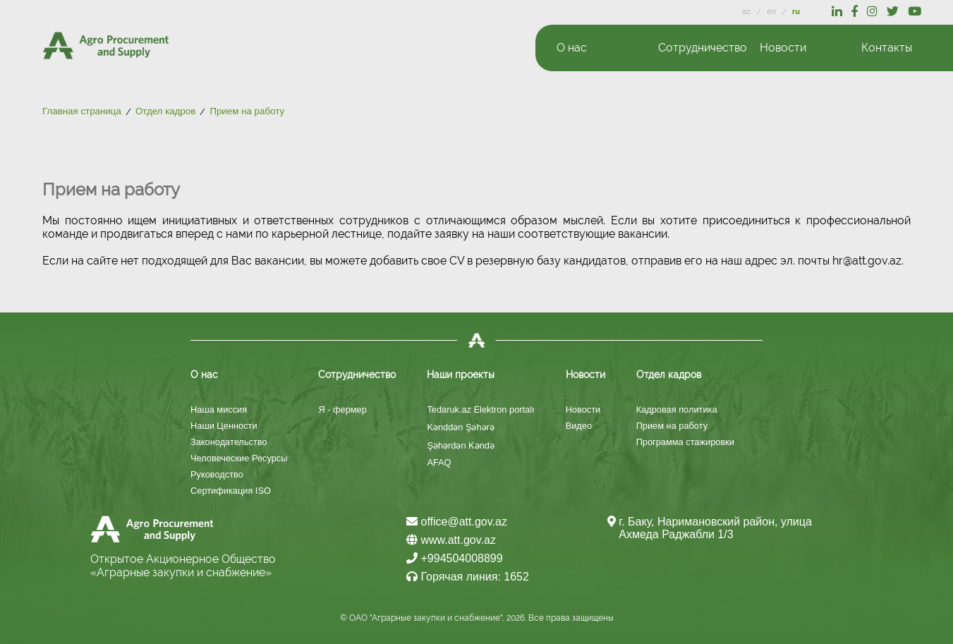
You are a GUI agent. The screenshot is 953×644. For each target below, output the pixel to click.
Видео (579, 425)
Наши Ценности (223, 425)
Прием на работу (672, 425)
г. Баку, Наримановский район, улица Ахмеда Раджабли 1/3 (715, 528)
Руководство (216, 474)
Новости (583, 409)
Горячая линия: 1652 (467, 577)
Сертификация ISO (230, 490)
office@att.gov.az (456, 522)
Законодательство (228, 442)
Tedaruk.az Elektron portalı (480, 409)
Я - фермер (342, 409)
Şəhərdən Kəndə (460, 445)
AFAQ (439, 462)
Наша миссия (218, 409)
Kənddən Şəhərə (460, 427)
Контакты (886, 47)
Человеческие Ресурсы (238, 458)
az (747, 11)
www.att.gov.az (451, 540)
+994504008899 (454, 558)
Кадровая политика (676, 409)
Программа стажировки (685, 442)
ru (796, 11)
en (772, 11)
